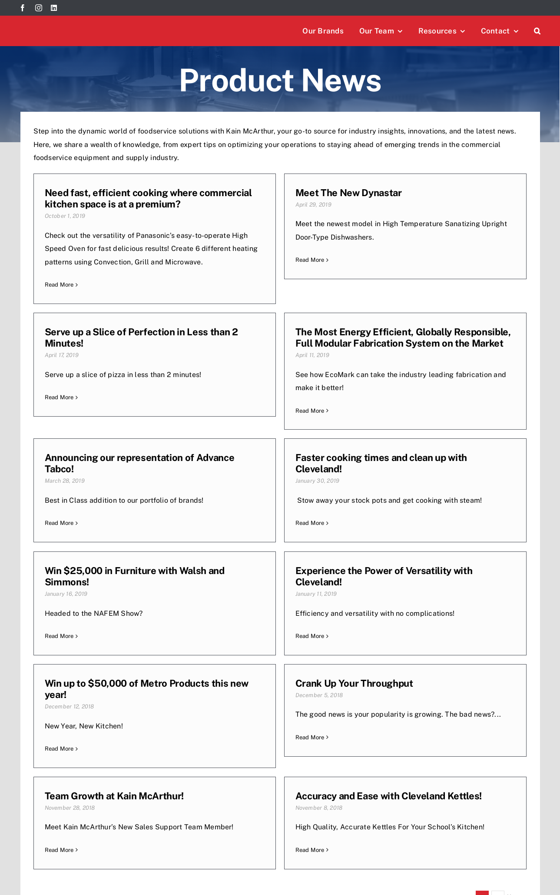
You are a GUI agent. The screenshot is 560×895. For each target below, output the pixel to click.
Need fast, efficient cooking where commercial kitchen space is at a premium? (148, 198)
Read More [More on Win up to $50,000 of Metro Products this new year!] (393, 584)
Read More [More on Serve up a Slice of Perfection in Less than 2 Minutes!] (393, 258)
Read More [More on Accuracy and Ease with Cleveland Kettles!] (393, 698)
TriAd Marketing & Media (175, 874)
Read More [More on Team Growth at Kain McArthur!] (226, 698)
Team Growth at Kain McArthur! (281, 644)
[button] (537, 31)
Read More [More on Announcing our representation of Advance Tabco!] (226, 435)
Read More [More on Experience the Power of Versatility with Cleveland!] (226, 584)
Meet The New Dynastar (265, 192)
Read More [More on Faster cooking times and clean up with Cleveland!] (393, 435)
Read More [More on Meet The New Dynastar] (226, 260)
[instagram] (38, 7)
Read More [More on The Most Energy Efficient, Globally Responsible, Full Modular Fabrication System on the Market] (59, 448)
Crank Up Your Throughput (103, 644)
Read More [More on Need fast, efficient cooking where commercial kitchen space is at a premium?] (59, 284)
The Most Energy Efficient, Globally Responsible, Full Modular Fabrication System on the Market (152, 375)
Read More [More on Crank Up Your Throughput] (59, 698)
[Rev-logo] (260, 864)
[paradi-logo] (396, 864)
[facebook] (22, 7)
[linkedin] (54, 7)
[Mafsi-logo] (518, 869)
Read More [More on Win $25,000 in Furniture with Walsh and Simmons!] (59, 584)
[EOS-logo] (328, 864)
